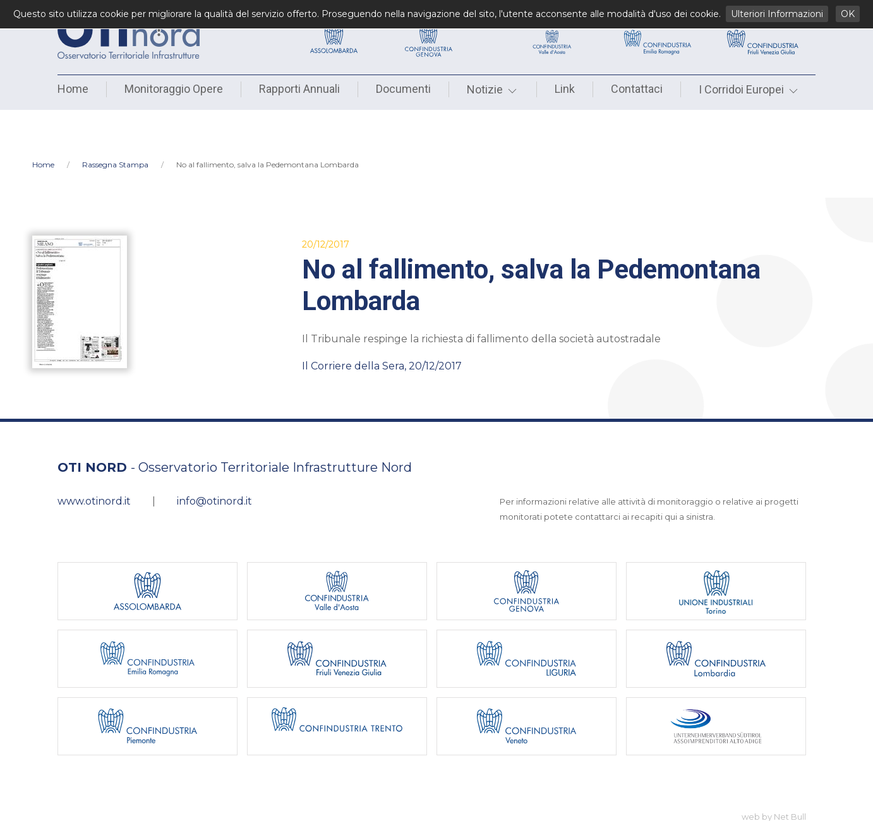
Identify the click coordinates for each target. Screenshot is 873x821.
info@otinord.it (214, 460)
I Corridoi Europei (749, 89)
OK (848, 14)
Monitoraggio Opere (173, 88)
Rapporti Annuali (299, 88)
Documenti (403, 88)
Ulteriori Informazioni (777, 14)
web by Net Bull (774, 775)
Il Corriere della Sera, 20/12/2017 (382, 325)
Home (72, 88)
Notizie (493, 89)
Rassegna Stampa (115, 123)
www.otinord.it (94, 460)
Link (565, 88)
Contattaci (637, 88)
